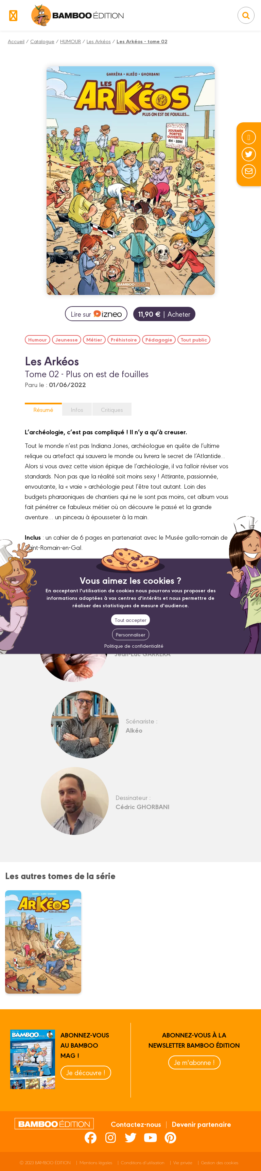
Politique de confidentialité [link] (133, 645)
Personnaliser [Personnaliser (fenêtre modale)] (130, 634)
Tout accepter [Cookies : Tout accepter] (130, 619)
